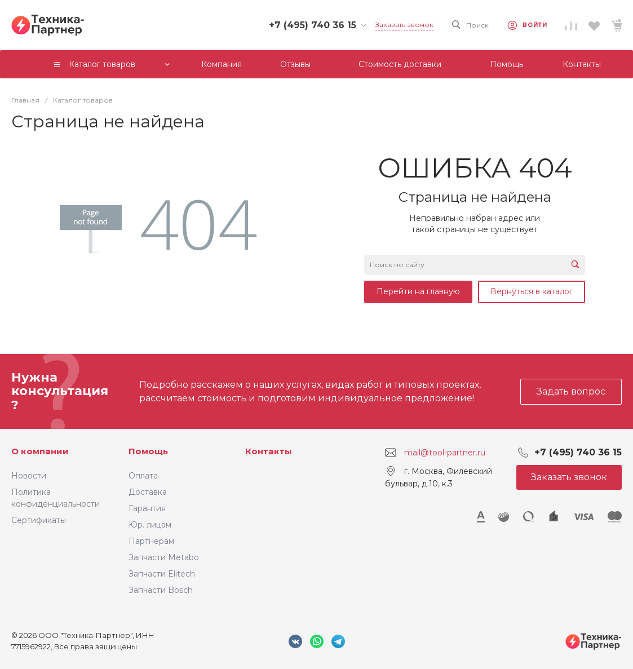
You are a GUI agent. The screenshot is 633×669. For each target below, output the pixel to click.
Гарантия (147, 508)
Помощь (148, 451)
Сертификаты (38, 520)
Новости (28, 476)
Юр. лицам (150, 525)
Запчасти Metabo (164, 557)
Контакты (268, 451)
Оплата (143, 476)
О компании (40, 451)
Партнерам (151, 541)
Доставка (148, 492)
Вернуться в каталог (531, 291)
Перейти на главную (418, 291)
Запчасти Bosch (161, 590)
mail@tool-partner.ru (444, 453)
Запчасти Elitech (162, 574)
